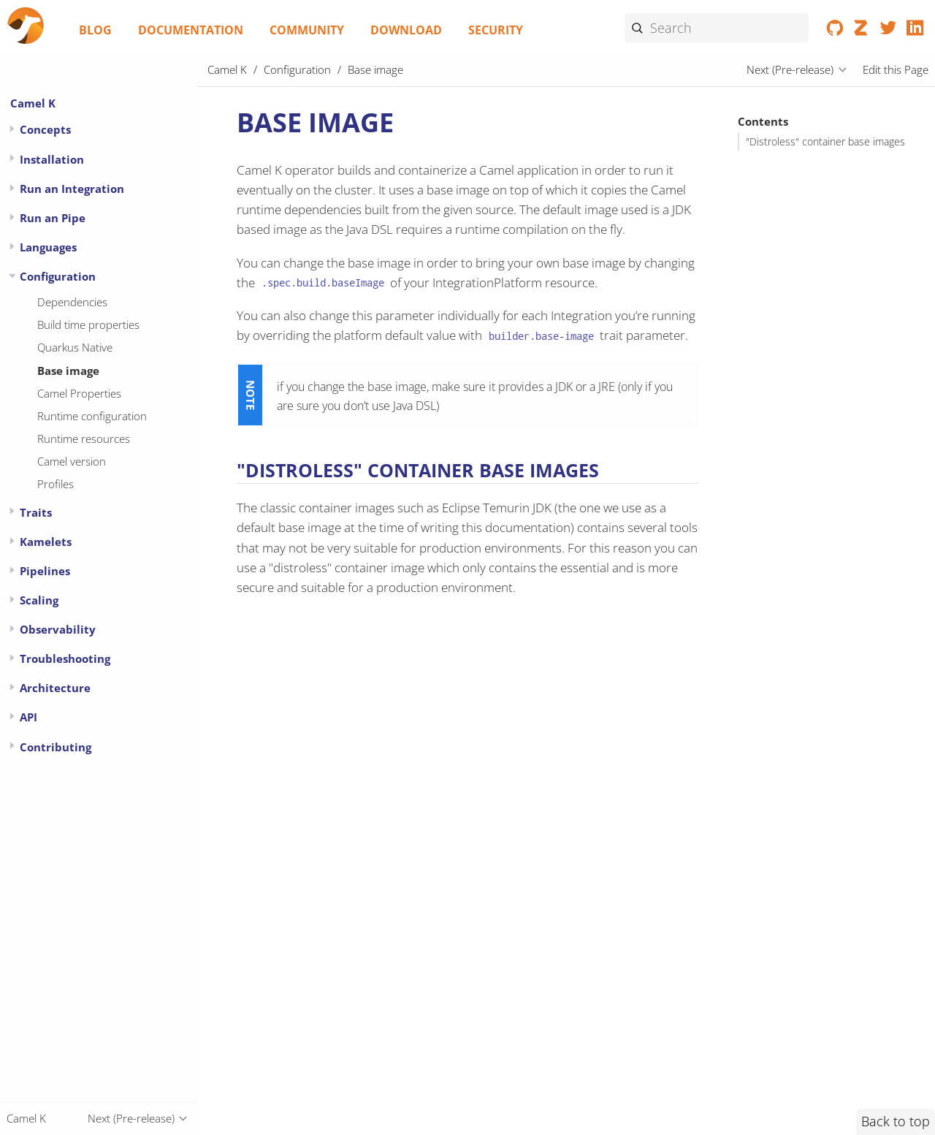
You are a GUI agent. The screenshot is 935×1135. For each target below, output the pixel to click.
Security (495, 30)
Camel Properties (79, 393)
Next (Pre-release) (790, 69)
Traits (36, 512)
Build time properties (88, 324)
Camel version (71, 461)
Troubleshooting (65, 658)
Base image (68, 370)
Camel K (33, 103)
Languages (48, 247)
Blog (95, 30)
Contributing (55, 747)
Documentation (190, 30)
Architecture (55, 688)
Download (406, 30)
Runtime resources (83, 438)
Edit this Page (895, 69)
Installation (52, 159)
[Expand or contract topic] (12, 129)
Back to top (895, 1121)
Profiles (55, 484)
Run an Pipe (52, 218)
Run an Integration (72, 189)
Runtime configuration (92, 416)
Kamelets (46, 542)
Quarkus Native (74, 347)
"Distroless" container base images (825, 141)
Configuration (58, 276)
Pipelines (45, 571)
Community (307, 30)
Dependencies (72, 302)
